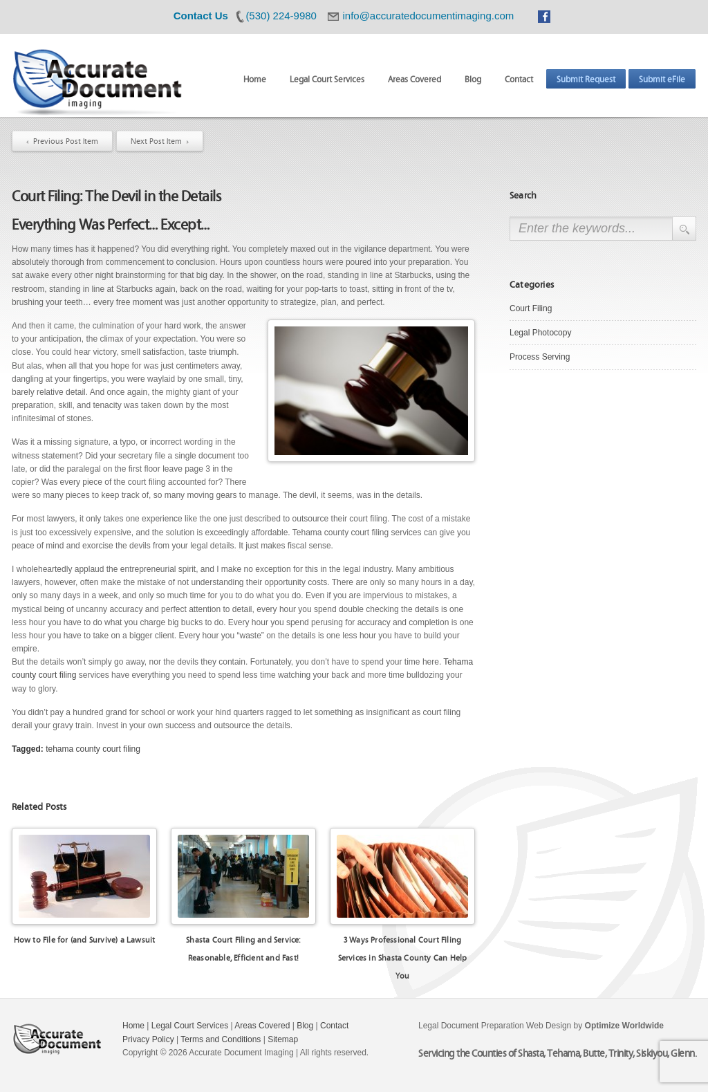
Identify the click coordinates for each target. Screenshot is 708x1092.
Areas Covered (414, 78)
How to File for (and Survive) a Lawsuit (85, 939)
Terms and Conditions (220, 1039)
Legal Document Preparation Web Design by (541, 1025)
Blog (473, 78)
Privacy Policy (148, 1039)
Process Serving (540, 357)
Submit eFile (662, 78)
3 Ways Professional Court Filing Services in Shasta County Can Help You (402, 957)
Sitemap (283, 1039)
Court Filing (531, 308)
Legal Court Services (327, 78)
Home (254, 78)
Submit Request (586, 78)
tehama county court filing (93, 749)
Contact (519, 78)
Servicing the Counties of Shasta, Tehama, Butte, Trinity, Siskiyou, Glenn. (557, 1052)
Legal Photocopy (540, 332)
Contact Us (201, 15)
